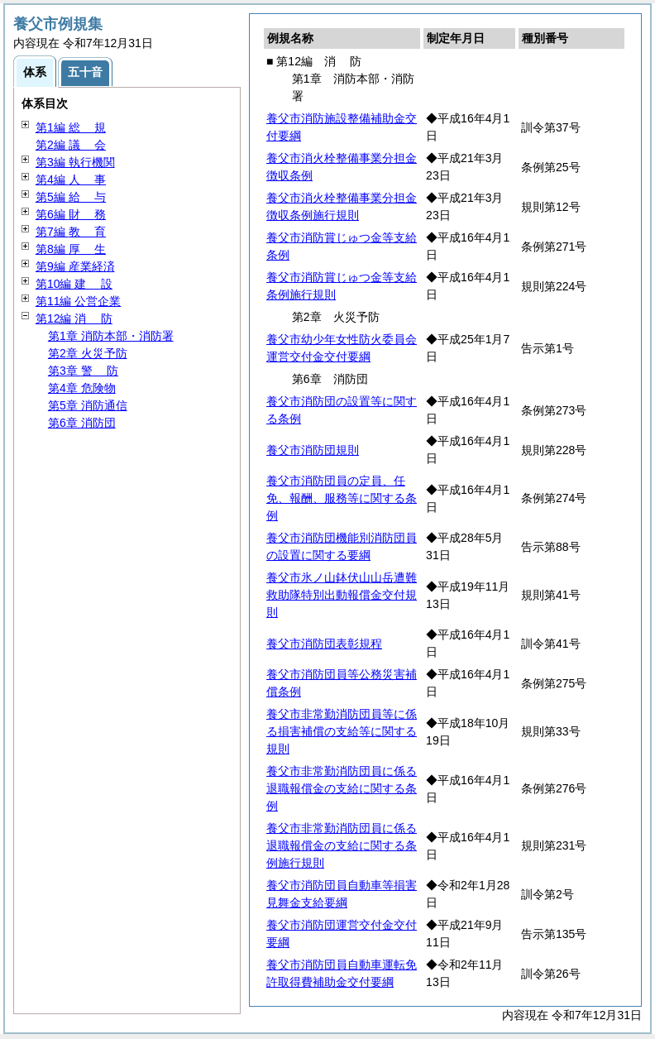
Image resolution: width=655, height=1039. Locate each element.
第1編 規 (71, 127)
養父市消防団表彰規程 (324, 643)
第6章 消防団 (82, 422)
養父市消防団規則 (312, 450)
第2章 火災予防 (87, 353)
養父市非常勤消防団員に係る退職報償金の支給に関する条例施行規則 (341, 845)
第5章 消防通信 (87, 405)
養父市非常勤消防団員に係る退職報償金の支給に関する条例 (341, 788)
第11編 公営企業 (78, 301)
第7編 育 (71, 231)
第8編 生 (71, 249)
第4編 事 (71, 179)
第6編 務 (71, 214)
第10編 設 (74, 283)
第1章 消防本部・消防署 (111, 335)
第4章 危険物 (82, 388)
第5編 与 (71, 196)
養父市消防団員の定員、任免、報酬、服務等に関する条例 (341, 498)
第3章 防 (83, 370)
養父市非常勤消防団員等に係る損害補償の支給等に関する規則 (341, 731)
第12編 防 (74, 318)
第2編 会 (71, 144)
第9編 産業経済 (75, 266)
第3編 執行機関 (75, 162)
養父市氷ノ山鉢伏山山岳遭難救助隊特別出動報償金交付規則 (341, 595)
